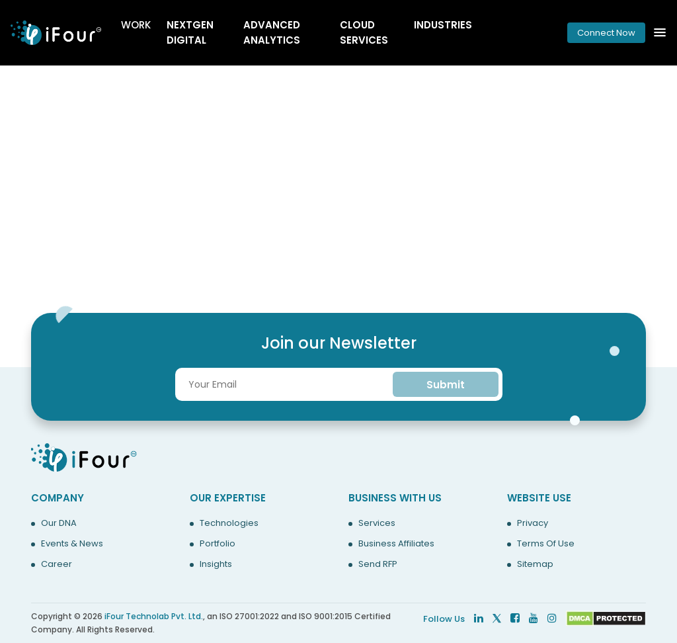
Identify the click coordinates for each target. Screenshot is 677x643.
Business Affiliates (396, 543)
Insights (216, 564)
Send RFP (377, 564)
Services (376, 523)
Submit (445, 385)
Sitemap (535, 564)
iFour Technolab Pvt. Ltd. (153, 616)
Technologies (229, 523)
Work (136, 25)
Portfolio (217, 543)
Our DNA (59, 523)
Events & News (72, 543)
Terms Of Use (546, 543)
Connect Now (606, 32)
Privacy (532, 523)
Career (56, 564)
